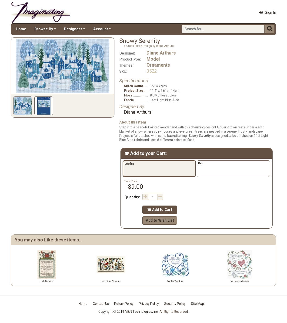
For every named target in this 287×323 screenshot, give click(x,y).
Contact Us (101, 304)
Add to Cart (159, 209)
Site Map (197, 304)
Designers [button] (73, 29)
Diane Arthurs (161, 53)
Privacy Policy (149, 304)
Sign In (267, 12)
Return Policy (123, 304)
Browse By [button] (43, 29)
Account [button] (100, 29)
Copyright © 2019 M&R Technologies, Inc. (128, 311)
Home (21, 29)
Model (153, 59)
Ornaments (158, 65)
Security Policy (175, 304)
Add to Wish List (160, 220)
